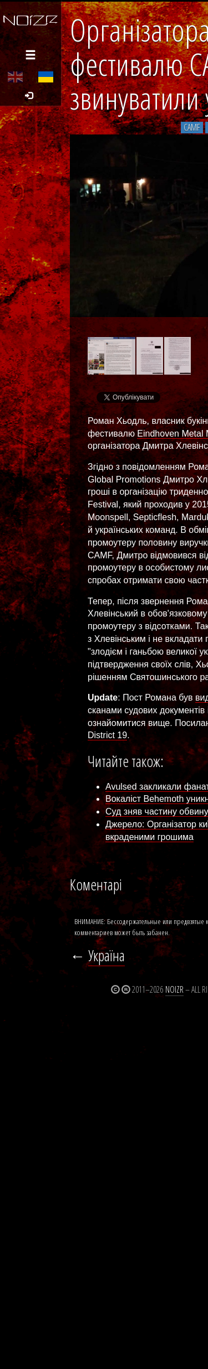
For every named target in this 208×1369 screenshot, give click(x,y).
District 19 (107, 735)
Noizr (174, 989)
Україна (106, 955)
